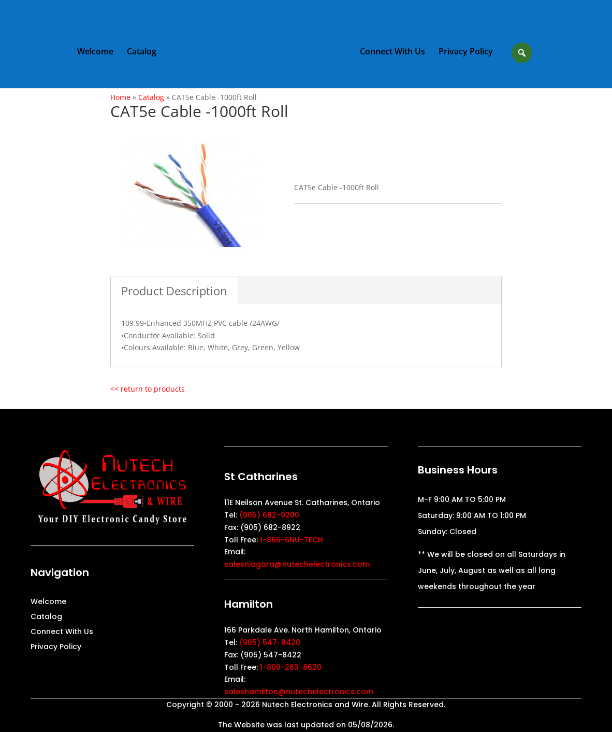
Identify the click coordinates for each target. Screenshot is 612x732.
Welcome (95, 52)
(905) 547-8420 (269, 642)
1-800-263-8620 (291, 667)
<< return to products (147, 389)
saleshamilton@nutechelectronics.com (298, 691)
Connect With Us (392, 52)
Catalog (141, 52)
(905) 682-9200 (269, 515)
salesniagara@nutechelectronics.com (297, 564)
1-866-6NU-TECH (291, 540)
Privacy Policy (466, 52)
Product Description (174, 290)
